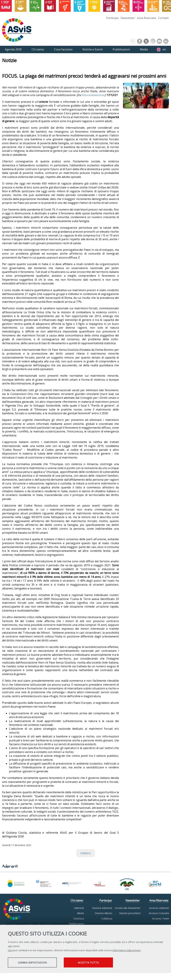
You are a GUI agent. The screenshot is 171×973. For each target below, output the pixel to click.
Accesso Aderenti (159, 908)
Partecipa (112, 18)
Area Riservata (146, 18)
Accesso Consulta (159, 913)
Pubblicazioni (76, 923)
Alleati (80, 913)
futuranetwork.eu (93, 95)
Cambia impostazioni (35, 963)
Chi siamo (77, 900)
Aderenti (79, 908)
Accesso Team (160, 918)
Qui (10, 950)
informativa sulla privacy (126, 950)
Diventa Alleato (103, 913)
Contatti (163, 18)
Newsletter (128, 18)
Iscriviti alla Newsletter (128, 908)
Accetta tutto (97, 963)
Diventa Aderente (102, 908)
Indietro (85, 853)
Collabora (106, 918)
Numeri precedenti (130, 913)
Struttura (78, 918)
